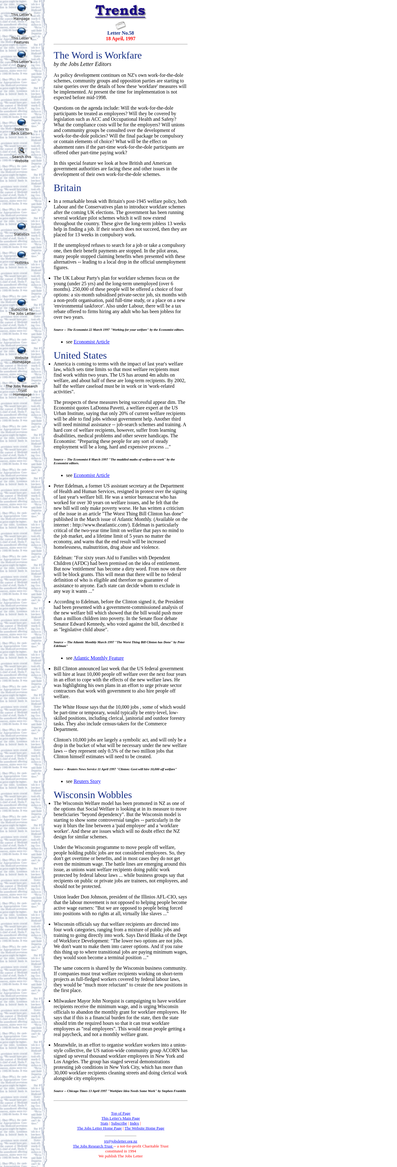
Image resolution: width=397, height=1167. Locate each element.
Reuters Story (87, 781)
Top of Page (121, 1113)
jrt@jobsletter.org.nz (120, 1141)
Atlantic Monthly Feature (99, 658)
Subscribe (119, 1123)
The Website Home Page (144, 1128)
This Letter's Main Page (120, 1118)
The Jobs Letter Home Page (99, 1128)
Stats (104, 1123)
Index (134, 1123)
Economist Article (91, 341)
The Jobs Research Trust (93, 1146)
